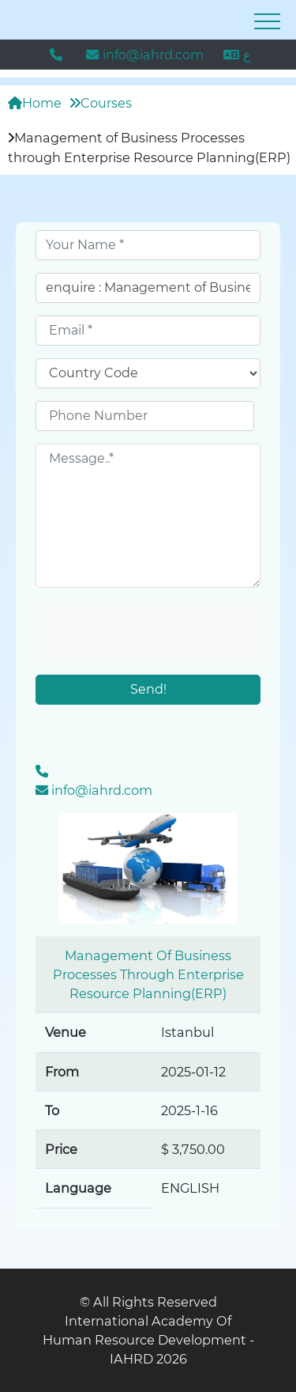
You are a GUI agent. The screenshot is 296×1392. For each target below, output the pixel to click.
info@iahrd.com (145, 54)
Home (35, 103)
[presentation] (148, 631)
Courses (100, 103)
